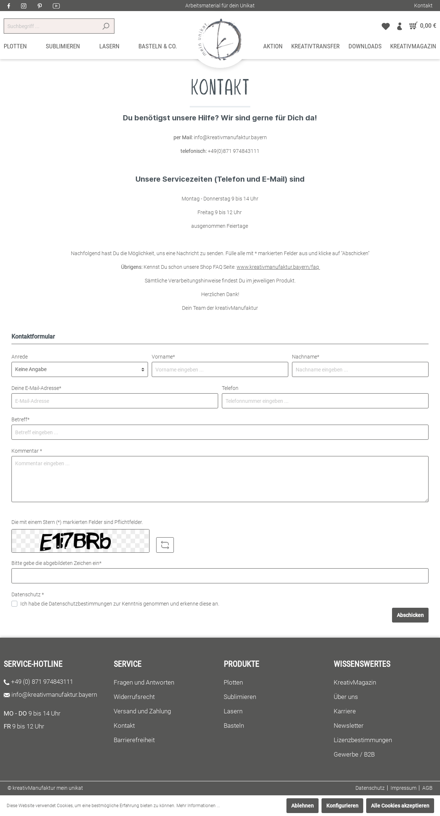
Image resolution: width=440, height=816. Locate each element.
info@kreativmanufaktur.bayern (54, 694)
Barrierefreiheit (134, 740)
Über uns (346, 696)
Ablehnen (302, 806)
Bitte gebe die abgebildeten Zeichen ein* (56, 563)
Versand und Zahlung (142, 711)
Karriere (345, 711)
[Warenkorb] (421, 26)
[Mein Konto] (399, 26)
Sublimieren (240, 696)
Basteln (234, 725)
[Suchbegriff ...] (50, 26)
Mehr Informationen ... (198, 805)
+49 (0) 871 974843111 (42, 681)
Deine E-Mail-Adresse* (36, 388)
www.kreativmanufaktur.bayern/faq (278, 267)
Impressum (403, 788)
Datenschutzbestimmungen (80, 604)
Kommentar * (26, 451)
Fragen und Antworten (144, 682)
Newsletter (349, 725)
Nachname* (305, 357)
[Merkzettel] (385, 26)
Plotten (233, 682)
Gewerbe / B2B (354, 754)
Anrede (19, 357)
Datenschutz (370, 788)
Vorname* (163, 357)
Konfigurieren (342, 806)
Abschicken (410, 615)
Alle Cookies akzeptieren (400, 806)
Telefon (230, 388)
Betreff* (20, 419)
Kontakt (423, 5)
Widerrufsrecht (134, 696)
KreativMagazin (355, 682)
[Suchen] (105, 26)
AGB (427, 788)
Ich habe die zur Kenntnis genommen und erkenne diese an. (119, 604)
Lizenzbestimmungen (363, 740)
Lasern (233, 711)
